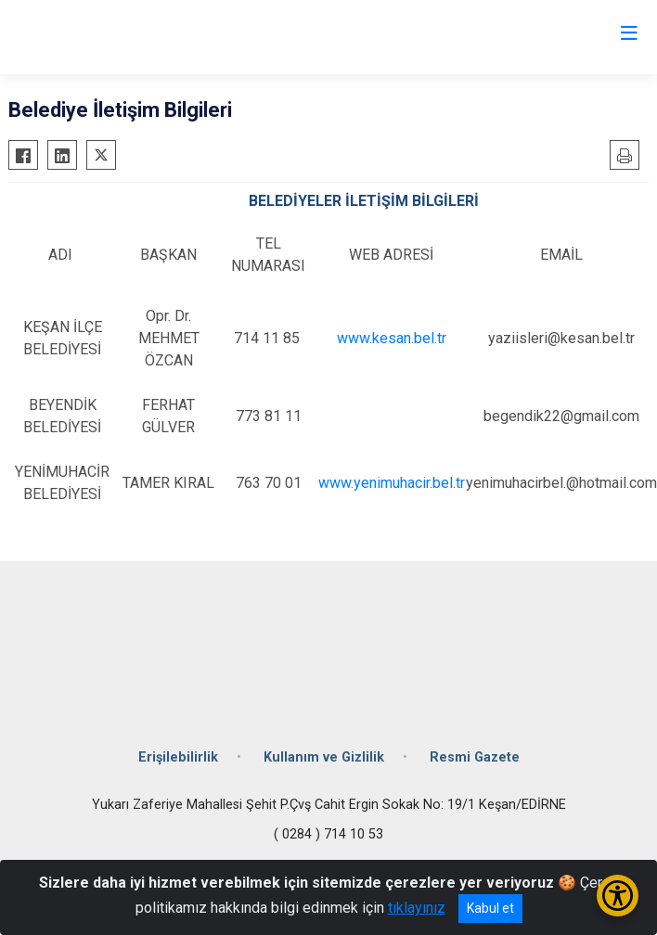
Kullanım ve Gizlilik (324, 757)
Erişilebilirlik (178, 757)
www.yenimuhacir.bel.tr (391, 483)
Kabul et (490, 908)
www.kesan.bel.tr (391, 338)
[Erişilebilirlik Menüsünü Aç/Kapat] (617, 895)
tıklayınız (416, 907)
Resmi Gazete (475, 757)
